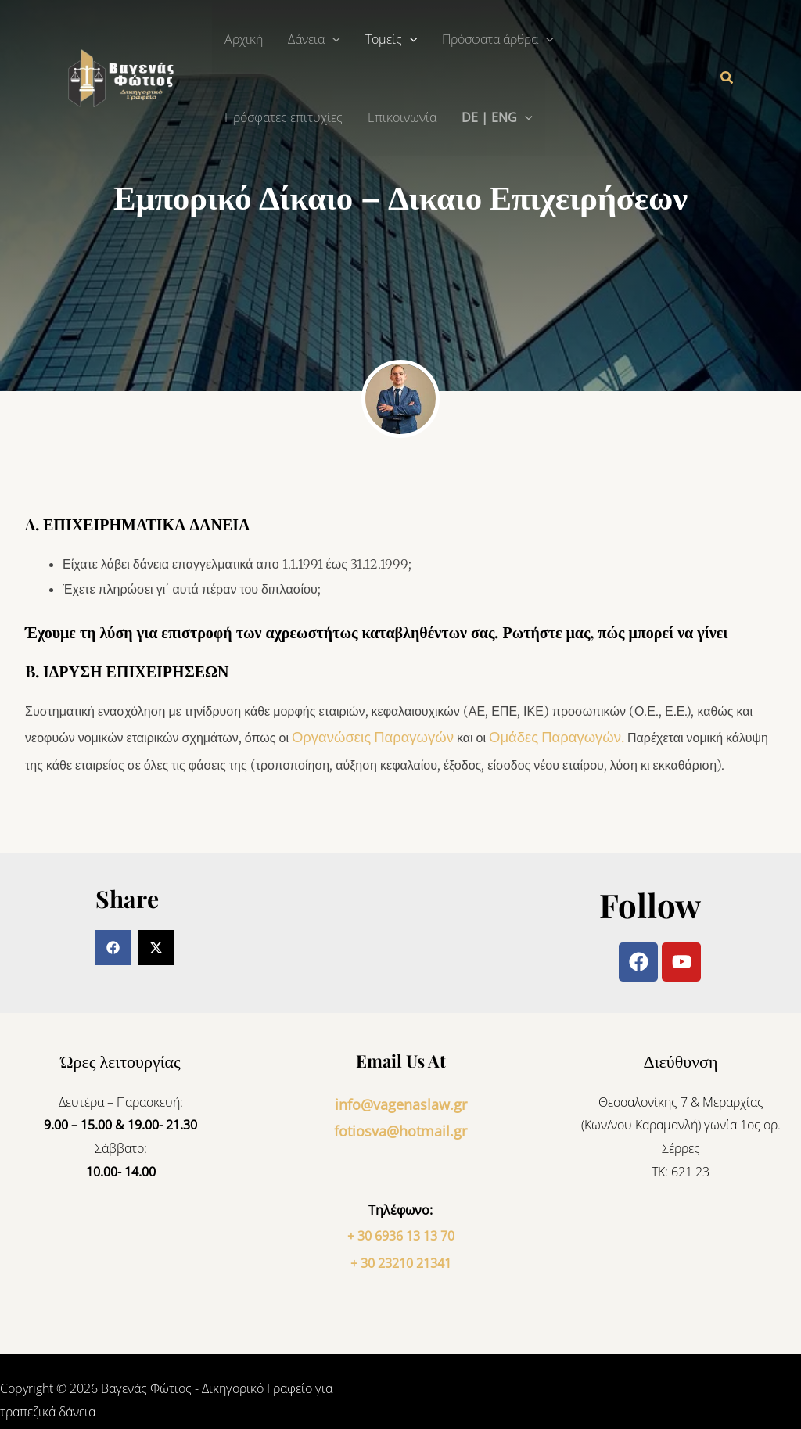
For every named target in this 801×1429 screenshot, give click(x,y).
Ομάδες (489, 736)
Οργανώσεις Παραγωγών (362, 736)
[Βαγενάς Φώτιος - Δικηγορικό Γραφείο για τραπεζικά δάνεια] (125, 76)
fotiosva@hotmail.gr (400, 1120)
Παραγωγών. (550, 736)
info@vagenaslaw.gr (400, 1098)
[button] (332, 39)
